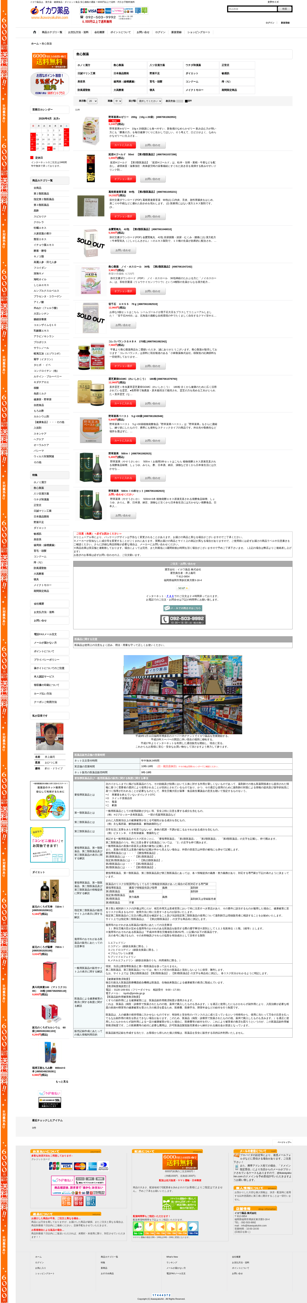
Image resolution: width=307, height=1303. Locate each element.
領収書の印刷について (46, 685)
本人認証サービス (44, 676)
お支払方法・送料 (44, 612)
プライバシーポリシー (46, 659)
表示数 (83, 100)
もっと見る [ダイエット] (62, 1081)
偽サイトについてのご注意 (49, 668)
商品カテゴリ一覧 (109, 1257)
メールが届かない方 (45, 642)
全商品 (37, 187)
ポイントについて (44, 651)
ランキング (171, 1262)
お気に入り (40, 1268)
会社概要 (39, 603)
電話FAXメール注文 (45, 634)
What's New (172, 1257)
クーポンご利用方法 (45, 702)
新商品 (104, 1268)
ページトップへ (284, 1142)
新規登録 (285, 23)
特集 (103, 1262)
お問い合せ (40, 620)
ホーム (38, 1257)
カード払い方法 (43, 693)
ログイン (270, 23)
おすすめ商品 (107, 1273)
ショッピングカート (45, 1273)
